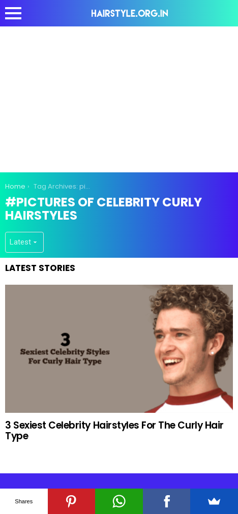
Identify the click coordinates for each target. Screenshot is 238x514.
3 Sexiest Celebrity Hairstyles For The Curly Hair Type (114, 430)
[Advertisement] (119, 97)
